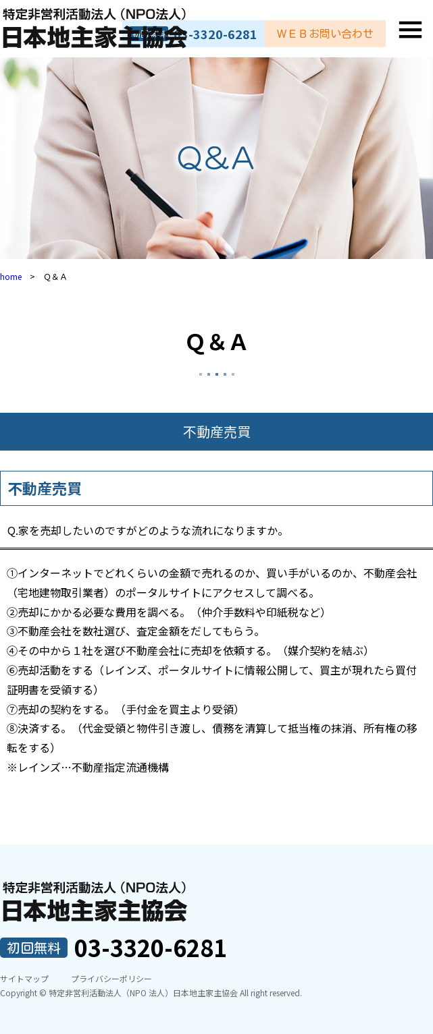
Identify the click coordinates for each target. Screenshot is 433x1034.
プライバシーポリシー (111, 978)
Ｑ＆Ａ (216, 340)
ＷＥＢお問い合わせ (325, 33)
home (11, 276)
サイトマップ (24, 978)
